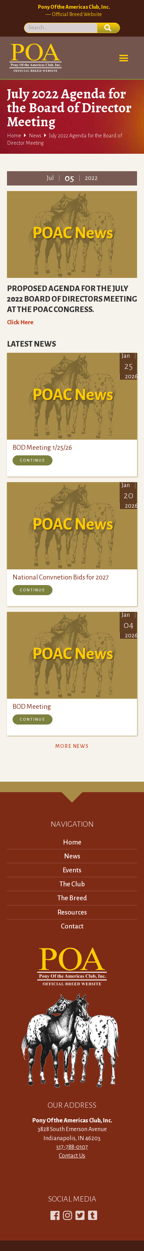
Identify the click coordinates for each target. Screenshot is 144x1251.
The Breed (72, 898)
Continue (32, 460)
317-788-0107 (72, 1147)
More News (72, 746)
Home (14, 135)
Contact (72, 926)
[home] (34, 58)
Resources (72, 912)
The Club (72, 884)
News (35, 135)
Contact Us (72, 1156)
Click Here (20, 322)
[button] (124, 58)
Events (72, 870)
